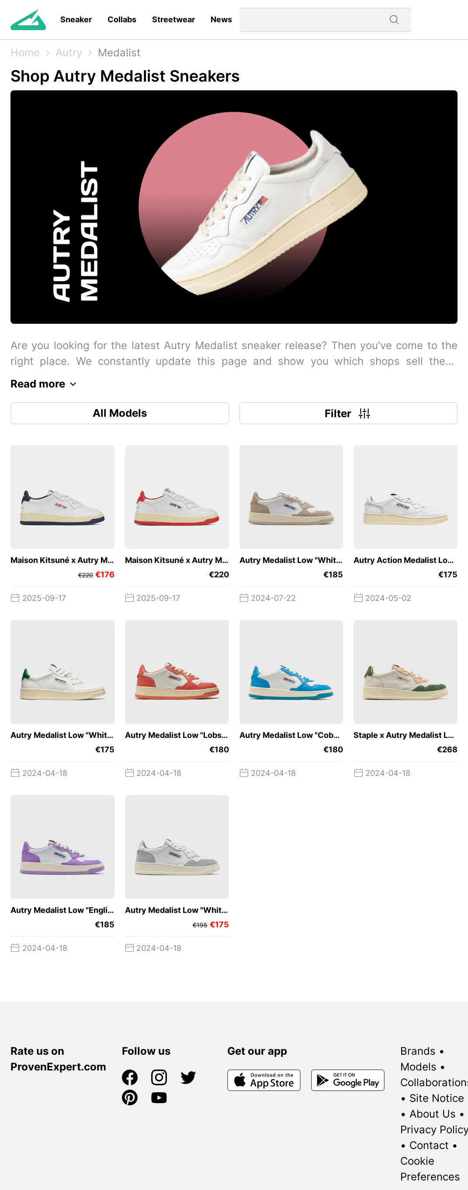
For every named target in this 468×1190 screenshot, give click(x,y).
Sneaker (76, 19)
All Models (120, 413)
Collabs (121, 19)
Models (418, 1066)
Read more (45, 384)
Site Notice (436, 1098)
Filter (348, 413)
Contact (429, 1145)
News (221, 19)
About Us (432, 1114)
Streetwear (173, 19)
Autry (68, 52)
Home (25, 52)
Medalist (119, 52)
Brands (418, 1051)
